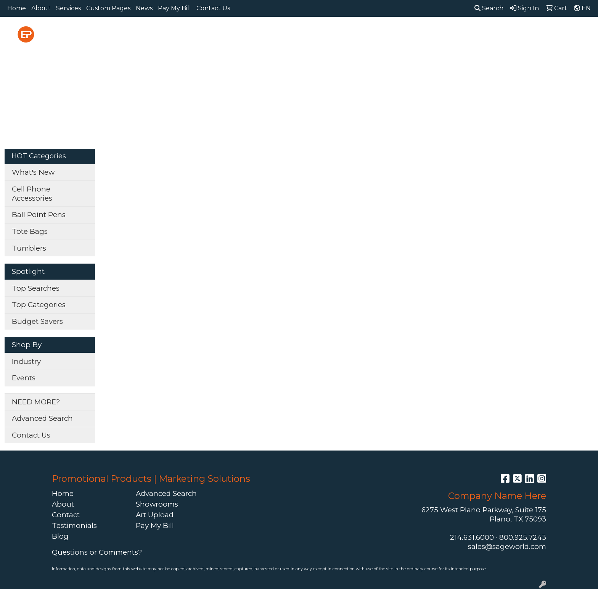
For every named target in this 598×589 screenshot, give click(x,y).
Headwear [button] (379, 33)
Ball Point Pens (39, 214)
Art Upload (155, 514)
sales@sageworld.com (507, 546)
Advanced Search (42, 418)
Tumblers (29, 248)
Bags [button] (264, 33)
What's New (33, 172)
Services (68, 8)
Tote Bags (30, 231)
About (41, 8)
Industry (26, 361)
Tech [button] (487, 33)
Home (16, 8)
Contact (66, 514)
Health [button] (421, 33)
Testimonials (74, 525)
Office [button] (455, 33)
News (144, 8)
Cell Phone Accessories (32, 194)
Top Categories (39, 304)
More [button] (557, 33)
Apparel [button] (190, 33)
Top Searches (35, 288)
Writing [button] (521, 33)
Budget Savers (37, 321)
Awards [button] (229, 33)
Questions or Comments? (97, 552)
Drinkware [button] (303, 33)
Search (488, 8)
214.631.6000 (472, 537)
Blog (60, 536)
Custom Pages (108, 8)
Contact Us (213, 8)
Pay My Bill (174, 8)
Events (23, 377)
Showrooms (157, 504)
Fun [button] (341, 33)
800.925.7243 (522, 537)
